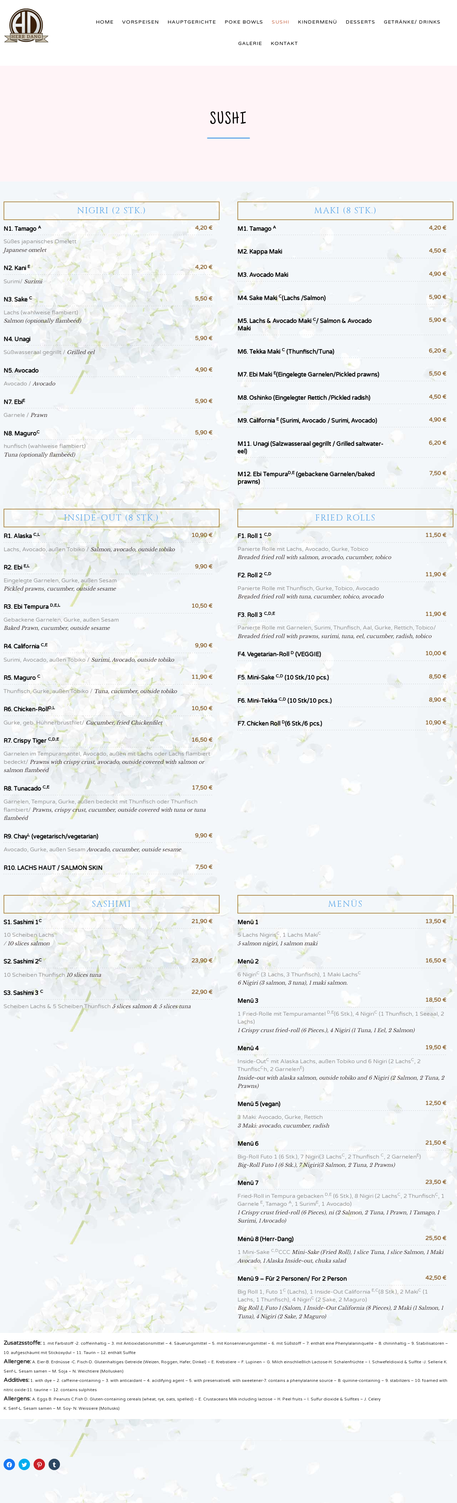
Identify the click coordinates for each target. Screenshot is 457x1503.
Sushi (280, 22)
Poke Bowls (244, 22)
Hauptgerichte (191, 22)
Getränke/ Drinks (412, 22)
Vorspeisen (140, 22)
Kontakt (284, 43)
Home (105, 22)
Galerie (250, 43)
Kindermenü (317, 22)
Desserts (360, 22)
